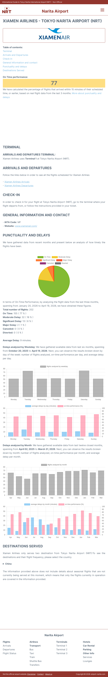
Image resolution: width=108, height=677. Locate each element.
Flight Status (9, 653)
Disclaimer (31, 674)
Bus (31, 649)
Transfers (34, 664)
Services (87, 657)
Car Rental (88, 645)
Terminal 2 (61, 649)
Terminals (61, 641)
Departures (9, 649)
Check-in (7, 58)
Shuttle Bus (35, 661)
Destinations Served (13, 70)
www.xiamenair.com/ (26, 226)
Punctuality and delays (15, 66)
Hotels (86, 641)
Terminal (7, 51)
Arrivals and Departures (15, 55)
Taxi (32, 653)
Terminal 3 (61, 653)
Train (32, 657)
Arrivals (7, 645)
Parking (87, 649)
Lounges (87, 661)
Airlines (34, 641)
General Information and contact (20, 62)
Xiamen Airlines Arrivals (16, 181)
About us (48, 674)
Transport (35, 645)
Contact (40, 674)
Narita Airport (55, 11)
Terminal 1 (61, 645)
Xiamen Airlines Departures (18, 185)
